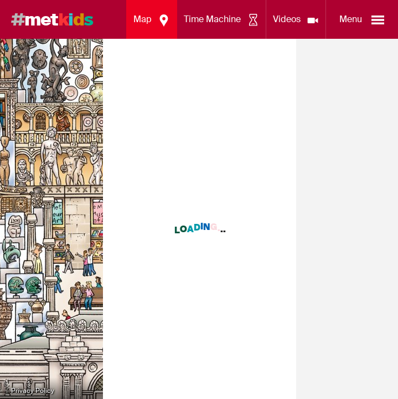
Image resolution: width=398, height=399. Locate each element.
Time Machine (222, 20)
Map (151, 20)
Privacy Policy (32, 391)
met (52, 19)
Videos (296, 20)
